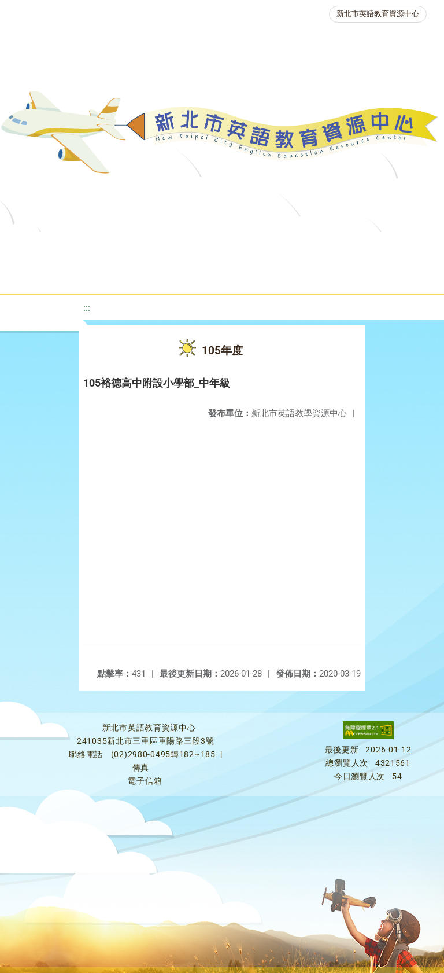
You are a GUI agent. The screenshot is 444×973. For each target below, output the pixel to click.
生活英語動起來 (248, 274)
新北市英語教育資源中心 (377, 13)
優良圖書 (380, 245)
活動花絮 (391, 274)
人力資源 (169, 274)
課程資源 (167, 245)
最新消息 (115, 245)
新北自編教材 (307, 245)
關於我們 (49, 245)
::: (86, 307)
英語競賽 (104, 274)
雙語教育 (326, 274)
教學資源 (233, 245)
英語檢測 (38, 274)
